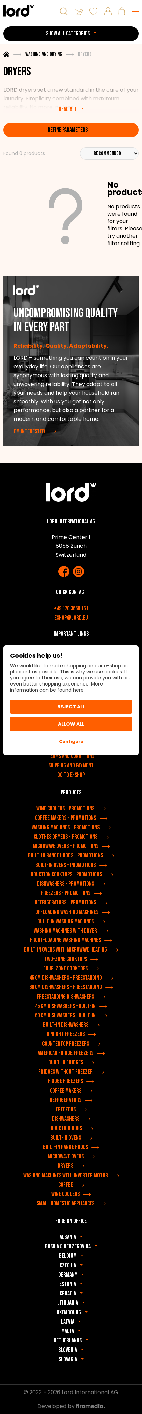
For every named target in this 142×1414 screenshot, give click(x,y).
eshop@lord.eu (71, 617)
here (78, 690)
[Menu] (135, 11)
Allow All (71, 724)
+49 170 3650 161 (71, 608)
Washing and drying (43, 54)
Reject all (71, 706)
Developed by (71, 1406)
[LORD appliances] (18, 10)
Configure (71, 741)
